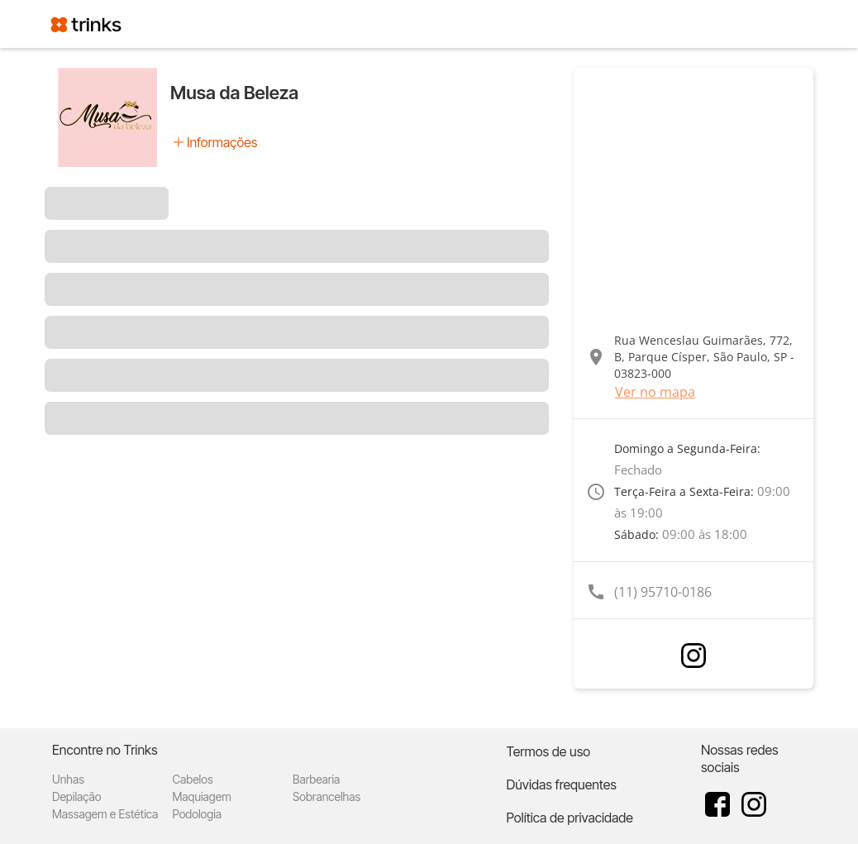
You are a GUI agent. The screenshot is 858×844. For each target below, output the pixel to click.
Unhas (68, 779)
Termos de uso (548, 751)
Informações (222, 142)
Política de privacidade (569, 817)
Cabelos (193, 779)
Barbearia (316, 779)
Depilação (76, 796)
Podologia (197, 814)
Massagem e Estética (105, 814)
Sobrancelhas (326, 796)
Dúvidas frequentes (561, 784)
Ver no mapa (655, 392)
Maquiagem (202, 796)
